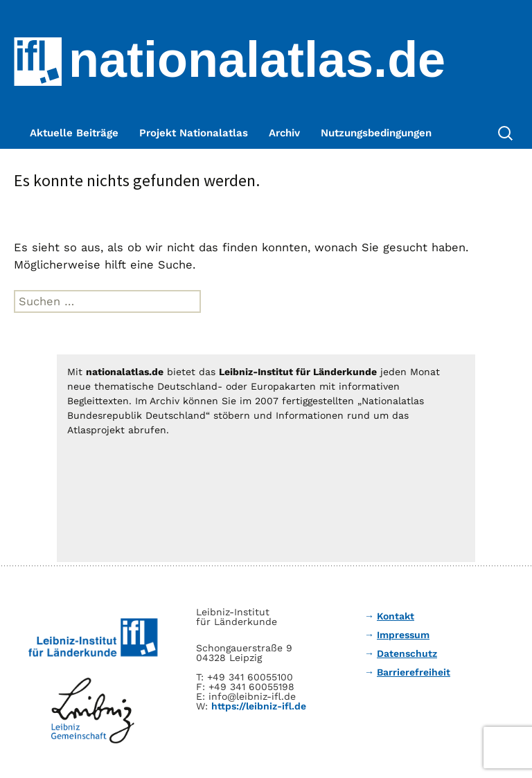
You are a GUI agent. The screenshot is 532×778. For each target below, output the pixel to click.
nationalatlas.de (257, 59)
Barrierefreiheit (413, 672)
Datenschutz (407, 653)
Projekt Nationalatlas (193, 133)
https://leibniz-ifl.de (258, 706)
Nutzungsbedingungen (376, 133)
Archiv (284, 133)
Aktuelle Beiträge (74, 133)
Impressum (403, 634)
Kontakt (395, 616)
